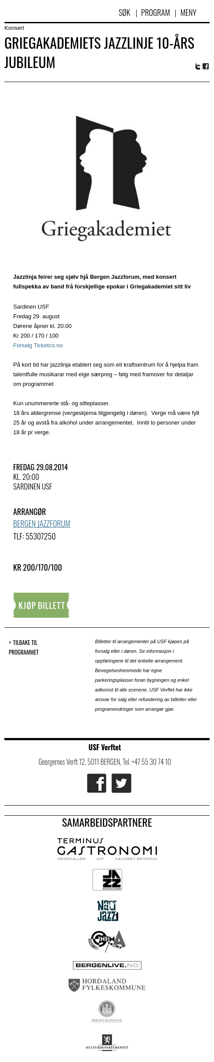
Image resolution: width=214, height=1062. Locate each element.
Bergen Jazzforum (41, 523)
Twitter (197, 66)
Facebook (206, 66)
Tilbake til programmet (24, 647)
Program (155, 12)
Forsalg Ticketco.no (38, 345)
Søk (125, 12)
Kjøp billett (41, 605)
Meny (188, 12)
